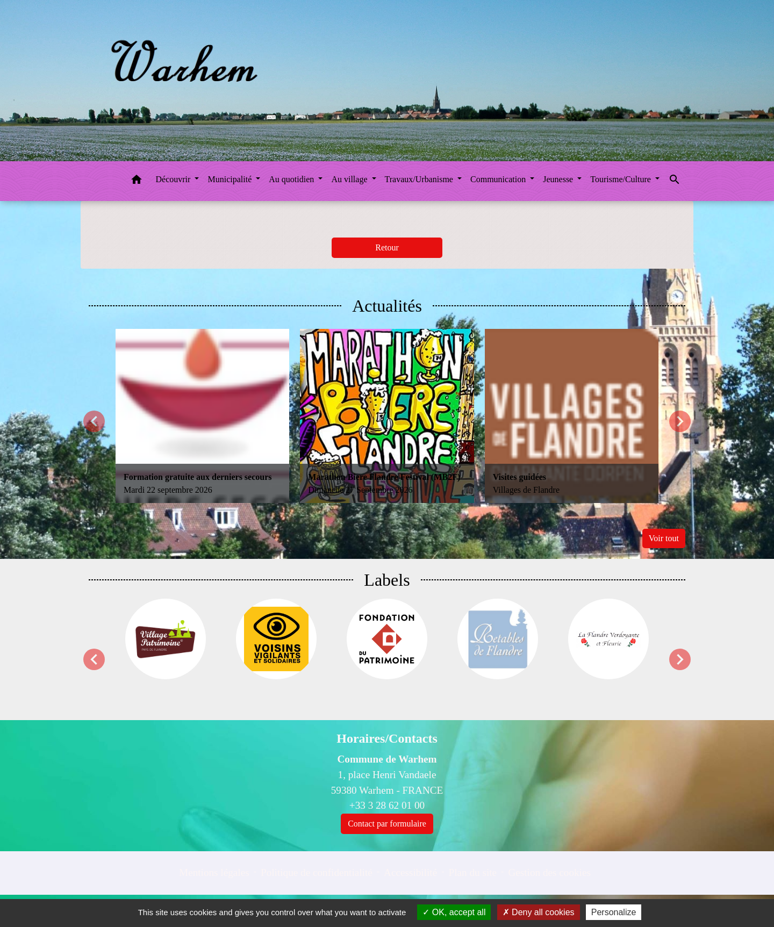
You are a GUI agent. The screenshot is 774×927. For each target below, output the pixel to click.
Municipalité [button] (230, 179)
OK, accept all (453, 912)
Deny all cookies (539, 912)
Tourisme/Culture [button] (621, 179)
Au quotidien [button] (292, 179)
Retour (387, 247)
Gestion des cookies (549, 872)
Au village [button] (350, 179)
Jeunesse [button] (559, 179)
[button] (136, 181)
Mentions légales (214, 872)
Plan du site (473, 872)
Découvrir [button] (174, 179)
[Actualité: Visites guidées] (571, 415)
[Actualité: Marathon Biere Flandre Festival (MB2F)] (387, 415)
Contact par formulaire (387, 823)
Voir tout (664, 538)
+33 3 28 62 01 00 (387, 805)
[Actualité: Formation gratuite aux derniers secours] (202, 415)
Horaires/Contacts (387, 738)
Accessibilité (410, 872)
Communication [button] (499, 179)
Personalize (613, 912)
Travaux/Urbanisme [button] (420, 179)
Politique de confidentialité (316, 872)
